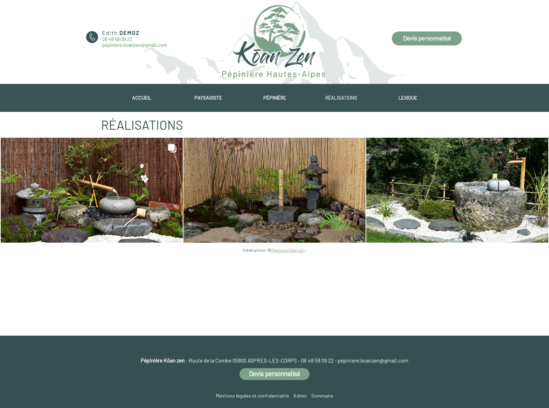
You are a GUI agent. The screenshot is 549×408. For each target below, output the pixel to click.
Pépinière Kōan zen (288, 250)
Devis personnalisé (427, 38)
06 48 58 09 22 (317, 360)
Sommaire (322, 396)
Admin (300, 396)
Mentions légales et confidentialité (252, 396)
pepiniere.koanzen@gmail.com (373, 360)
